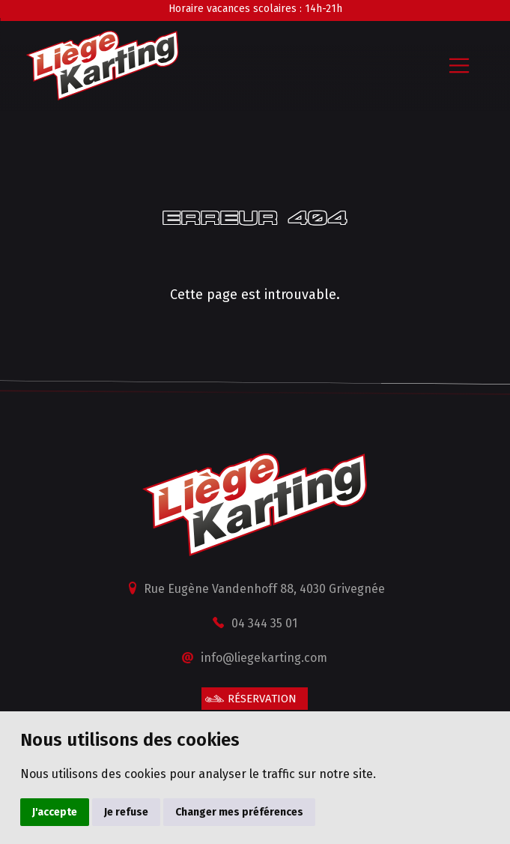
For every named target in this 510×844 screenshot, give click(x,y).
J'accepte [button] (54, 812)
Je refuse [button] (126, 812)
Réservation (262, 698)
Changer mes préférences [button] (239, 812)
